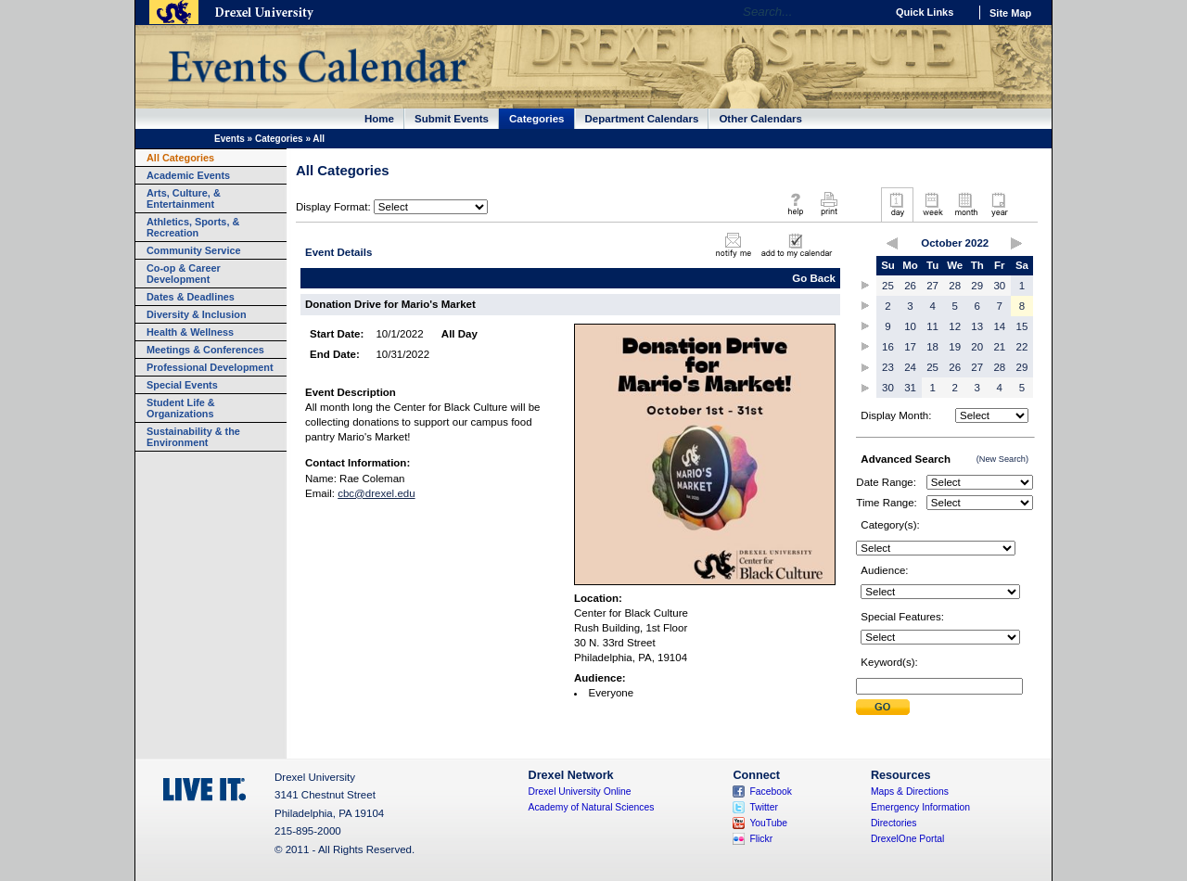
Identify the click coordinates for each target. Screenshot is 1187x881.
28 (955, 285)
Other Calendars (760, 118)
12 (955, 326)
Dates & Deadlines (191, 296)
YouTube (768, 823)
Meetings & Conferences (205, 349)
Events (229, 139)
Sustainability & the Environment (193, 437)
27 (932, 285)
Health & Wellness (190, 332)
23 (888, 367)
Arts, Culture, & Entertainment (184, 198)
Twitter (763, 807)
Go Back (814, 278)
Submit (883, 707)
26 (910, 285)
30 (999, 285)
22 (1022, 346)
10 (910, 326)
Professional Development (210, 367)
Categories (537, 118)
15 (1022, 326)
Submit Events (452, 118)
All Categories (180, 157)
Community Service (194, 250)
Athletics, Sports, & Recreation (193, 227)
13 (977, 326)
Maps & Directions (910, 791)
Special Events (182, 384)
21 (999, 346)
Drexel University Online (580, 791)
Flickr (760, 839)
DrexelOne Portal (907, 839)
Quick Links (924, 12)
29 (977, 285)
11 (932, 326)
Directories (894, 823)
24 (910, 367)
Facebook (770, 791)
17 (910, 346)
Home (379, 118)
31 (910, 387)
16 (888, 346)
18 (932, 346)
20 (977, 346)
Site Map (1010, 13)
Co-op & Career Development (184, 273)
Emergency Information (920, 807)
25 (888, 285)
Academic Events (188, 175)
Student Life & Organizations (181, 408)
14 (999, 326)
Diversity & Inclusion (197, 314)
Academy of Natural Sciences (592, 807)
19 (955, 346)
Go (866, 12)
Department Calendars (642, 118)
